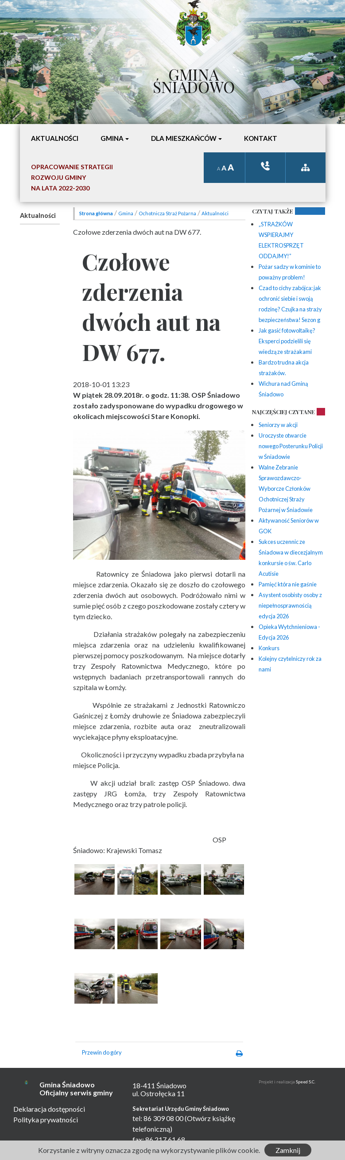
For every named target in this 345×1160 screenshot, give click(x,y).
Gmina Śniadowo (194, 78)
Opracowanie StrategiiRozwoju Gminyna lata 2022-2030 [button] (72, 177)
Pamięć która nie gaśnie (288, 584)
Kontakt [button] (260, 138)
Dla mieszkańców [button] (184, 138)
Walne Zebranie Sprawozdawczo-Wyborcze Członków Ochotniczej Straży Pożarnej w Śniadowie (286, 488)
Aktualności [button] (54, 138)
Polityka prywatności (45, 1119)
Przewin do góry (102, 1052)
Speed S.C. (305, 1081)
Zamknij (287, 1150)
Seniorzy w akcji (278, 424)
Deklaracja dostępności (49, 1109)
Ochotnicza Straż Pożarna (167, 213)
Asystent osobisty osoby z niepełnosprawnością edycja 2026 (290, 605)
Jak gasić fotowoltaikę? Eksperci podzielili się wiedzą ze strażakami (287, 341)
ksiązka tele (265, 166)
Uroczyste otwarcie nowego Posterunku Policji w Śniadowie (291, 446)
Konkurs (269, 648)
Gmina (125, 213)
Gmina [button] (112, 138)
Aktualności (38, 215)
